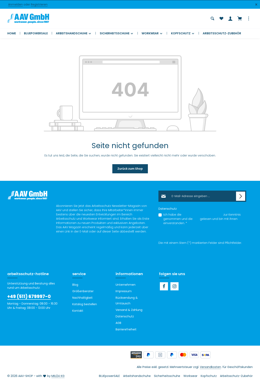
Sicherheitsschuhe (167, 376)
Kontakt (77, 311)
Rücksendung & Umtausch (127, 300)
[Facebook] (164, 286)
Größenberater (83, 291)
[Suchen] (212, 18)
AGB (196, 219)
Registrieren (39, 4)
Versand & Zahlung (129, 310)
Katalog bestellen (84, 304)
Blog (75, 285)
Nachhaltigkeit (82, 298)
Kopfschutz (209, 376)
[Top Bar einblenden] (249, 18)
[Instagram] (174, 286)
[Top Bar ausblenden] (256, 5)
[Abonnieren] (240, 196)
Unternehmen (125, 285)
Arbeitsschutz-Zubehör (236, 376)
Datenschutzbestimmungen (202, 215)
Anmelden (15, 4)
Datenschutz (125, 316)
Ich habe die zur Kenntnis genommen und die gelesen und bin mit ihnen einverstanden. (202, 219)
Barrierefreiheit (126, 329)
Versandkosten (210, 367)
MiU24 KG (58, 376)
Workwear (190, 376)
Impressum (124, 291)
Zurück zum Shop (130, 169)
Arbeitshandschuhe (137, 376)
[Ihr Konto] (230, 18)
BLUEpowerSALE (109, 376)
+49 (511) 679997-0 (29, 296)
